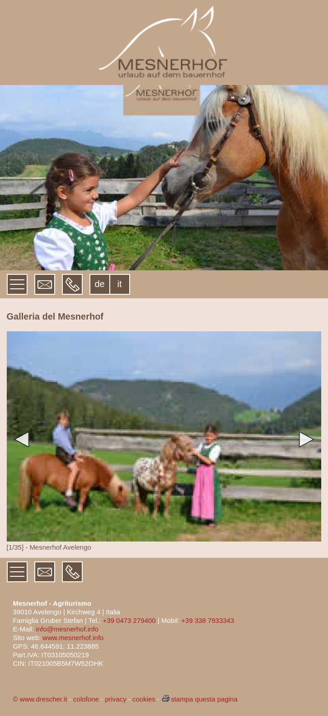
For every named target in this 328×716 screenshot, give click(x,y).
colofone (86, 699)
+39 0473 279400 (129, 620)
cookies (143, 699)
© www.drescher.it (40, 699)
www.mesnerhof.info (72, 637)
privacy (116, 699)
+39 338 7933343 (207, 620)
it (119, 284)
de (99, 284)
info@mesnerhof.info (67, 629)
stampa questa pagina (199, 699)
